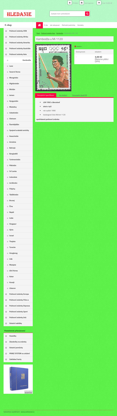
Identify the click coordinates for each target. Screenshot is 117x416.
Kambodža (59, 33)
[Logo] (19, 13)
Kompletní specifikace (45, 95)
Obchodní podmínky (68, 25)
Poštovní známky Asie (48, 33)
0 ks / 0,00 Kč (107, 2)
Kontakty (80, 25)
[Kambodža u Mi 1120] (53, 45)
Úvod (38, 33)
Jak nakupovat (55, 25)
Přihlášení (73, 3)
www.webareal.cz (27, 411)
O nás (46, 25)
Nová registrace (88, 3)
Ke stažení (63, 95)
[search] (87, 14)
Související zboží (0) (79, 95)
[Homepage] (40, 25)
